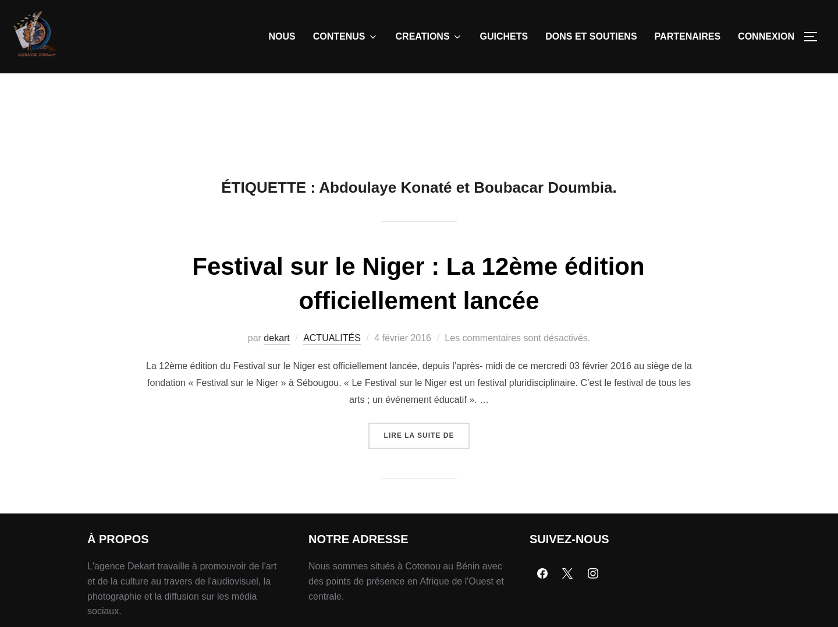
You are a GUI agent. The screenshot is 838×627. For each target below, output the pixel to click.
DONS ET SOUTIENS (591, 36)
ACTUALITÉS (332, 338)
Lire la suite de (427, 431)
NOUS (282, 36)
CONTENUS (345, 36)
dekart (276, 338)
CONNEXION (766, 36)
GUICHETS (504, 36)
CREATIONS (429, 36)
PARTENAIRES (688, 36)
